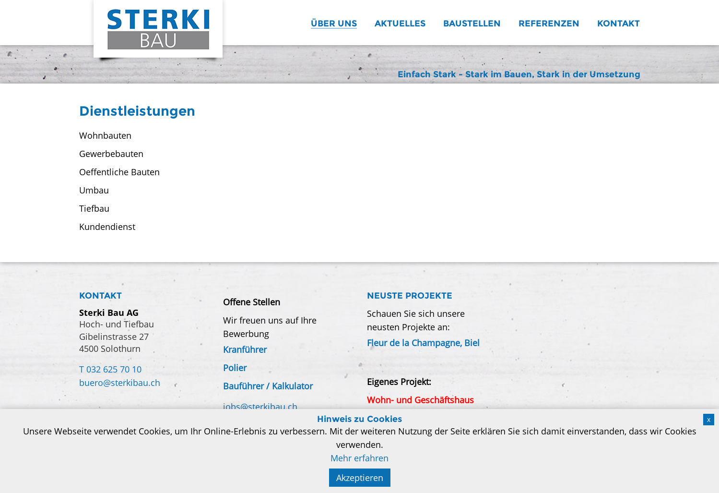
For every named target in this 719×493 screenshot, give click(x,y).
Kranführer (245, 349)
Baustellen (472, 23)
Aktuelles (400, 23)
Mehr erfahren (359, 458)
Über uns (334, 23)
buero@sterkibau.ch (119, 382)
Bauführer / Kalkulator (268, 386)
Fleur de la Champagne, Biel (423, 343)
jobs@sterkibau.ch (260, 406)
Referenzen (549, 23)
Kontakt (618, 23)
